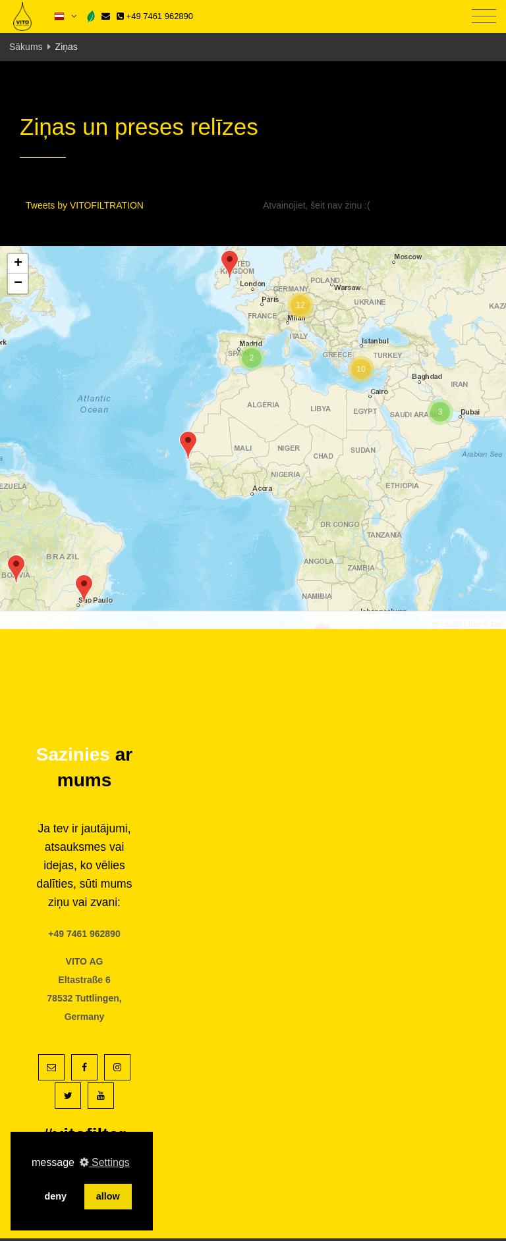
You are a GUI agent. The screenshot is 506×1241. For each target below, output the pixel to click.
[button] (84, 588)
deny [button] (55, 1196)
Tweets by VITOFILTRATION (85, 205)
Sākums (26, 46)
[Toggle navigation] (484, 17)
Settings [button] (105, 1162)
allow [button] (108, 1196)
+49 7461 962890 (155, 16)
